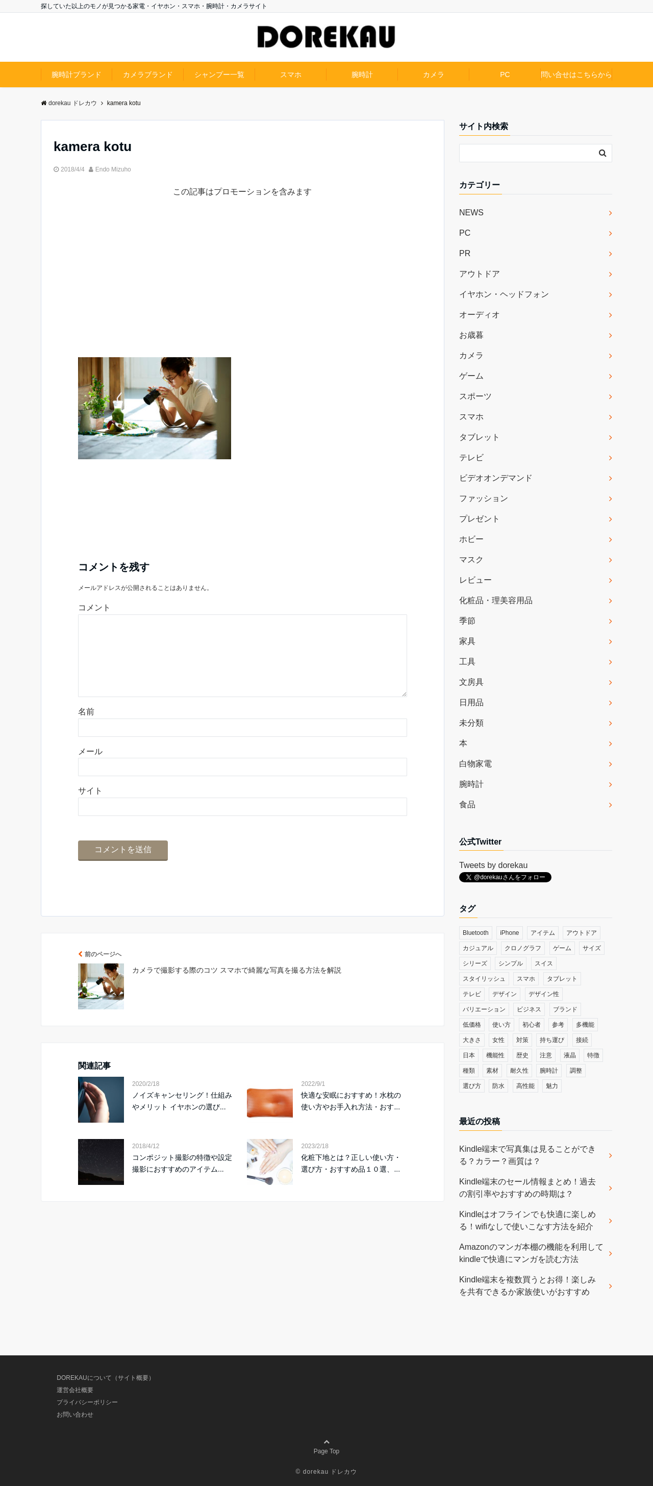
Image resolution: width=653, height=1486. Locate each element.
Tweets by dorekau (493, 865)
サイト (90, 807)
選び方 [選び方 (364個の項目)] (472, 1085)
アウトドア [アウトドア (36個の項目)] (581, 932)
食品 (467, 804)
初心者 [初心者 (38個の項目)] (531, 1024)
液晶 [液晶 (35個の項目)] (570, 1055)
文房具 (471, 682)
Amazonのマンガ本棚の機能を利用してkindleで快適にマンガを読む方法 (531, 1253)
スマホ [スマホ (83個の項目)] (526, 978)
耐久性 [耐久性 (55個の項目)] (519, 1070)
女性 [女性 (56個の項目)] (498, 1040)
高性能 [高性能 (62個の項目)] (525, 1085)
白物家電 (475, 763)
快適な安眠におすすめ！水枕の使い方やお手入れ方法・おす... (351, 1117)
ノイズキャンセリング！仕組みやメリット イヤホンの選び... (182, 1117)
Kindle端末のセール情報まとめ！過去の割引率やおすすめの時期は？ (527, 1187)
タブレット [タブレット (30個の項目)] (562, 978)
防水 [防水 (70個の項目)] (498, 1085)
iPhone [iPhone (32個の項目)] (509, 932)
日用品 (471, 702)
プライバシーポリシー (87, 1402)
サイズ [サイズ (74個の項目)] (592, 948)
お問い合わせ (75, 1414)
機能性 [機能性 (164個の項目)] (495, 1055)
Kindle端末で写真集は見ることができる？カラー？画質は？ (527, 1155)
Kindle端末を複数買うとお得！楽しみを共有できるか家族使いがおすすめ (527, 1285)
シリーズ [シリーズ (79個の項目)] (475, 963)
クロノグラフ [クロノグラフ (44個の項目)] (523, 948)
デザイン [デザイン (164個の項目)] (504, 994)
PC (505, 74)
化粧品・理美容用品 (496, 600)
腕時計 (362, 74)
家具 (467, 641)
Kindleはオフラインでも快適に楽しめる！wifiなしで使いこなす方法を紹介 (527, 1220)
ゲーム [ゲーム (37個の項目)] (562, 948)
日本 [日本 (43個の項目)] (469, 1055)
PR (464, 253)
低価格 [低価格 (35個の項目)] (472, 1024)
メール (90, 767)
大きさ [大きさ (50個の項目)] (472, 1040)
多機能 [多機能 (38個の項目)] (585, 1024)
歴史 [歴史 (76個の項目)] (522, 1055)
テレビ (471, 457)
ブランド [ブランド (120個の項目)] (565, 1009)
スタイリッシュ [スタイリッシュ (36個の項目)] (484, 978)
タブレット (479, 437)
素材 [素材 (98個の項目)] (492, 1070)
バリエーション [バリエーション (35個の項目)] (484, 1009)
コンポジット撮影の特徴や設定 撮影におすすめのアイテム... (182, 1179)
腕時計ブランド (77, 74)
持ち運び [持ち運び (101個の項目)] (552, 1040)
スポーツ (475, 396)
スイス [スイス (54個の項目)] (544, 963)
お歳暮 (471, 335)
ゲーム (471, 376)
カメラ (433, 74)
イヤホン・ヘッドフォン (504, 294)
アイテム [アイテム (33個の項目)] (543, 932)
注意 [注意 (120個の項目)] (546, 1055)
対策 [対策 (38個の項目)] (522, 1040)
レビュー (475, 580)
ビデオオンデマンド (496, 478)
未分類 (471, 723)
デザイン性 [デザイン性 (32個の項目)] (544, 994)
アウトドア (479, 273)
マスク (471, 559)
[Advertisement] (242, 285)
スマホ (291, 74)
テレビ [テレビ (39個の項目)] (472, 994)
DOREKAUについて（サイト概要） (105, 1377)
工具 (467, 661)
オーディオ (479, 314)
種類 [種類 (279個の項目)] (469, 1070)
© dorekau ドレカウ (327, 1471)
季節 (467, 620)
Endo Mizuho (113, 169)
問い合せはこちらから (576, 74)
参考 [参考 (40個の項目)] (558, 1024)
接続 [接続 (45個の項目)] (582, 1040)
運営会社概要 (75, 1390)
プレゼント (479, 518)
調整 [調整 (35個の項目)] (576, 1070)
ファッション (483, 498)
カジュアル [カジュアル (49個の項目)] (478, 948)
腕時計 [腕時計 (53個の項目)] (549, 1070)
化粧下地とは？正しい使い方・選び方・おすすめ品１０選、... (351, 1179)
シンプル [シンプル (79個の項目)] (510, 963)
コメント (94, 607)
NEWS (471, 212)
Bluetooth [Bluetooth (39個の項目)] (476, 932)
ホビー (471, 539)
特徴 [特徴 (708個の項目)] (593, 1055)
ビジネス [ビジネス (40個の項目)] (529, 1009)
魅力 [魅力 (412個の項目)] (552, 1085)
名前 (86, 728)
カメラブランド (148, 74)
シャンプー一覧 (219, 74)
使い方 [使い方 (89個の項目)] (501, 1024)
